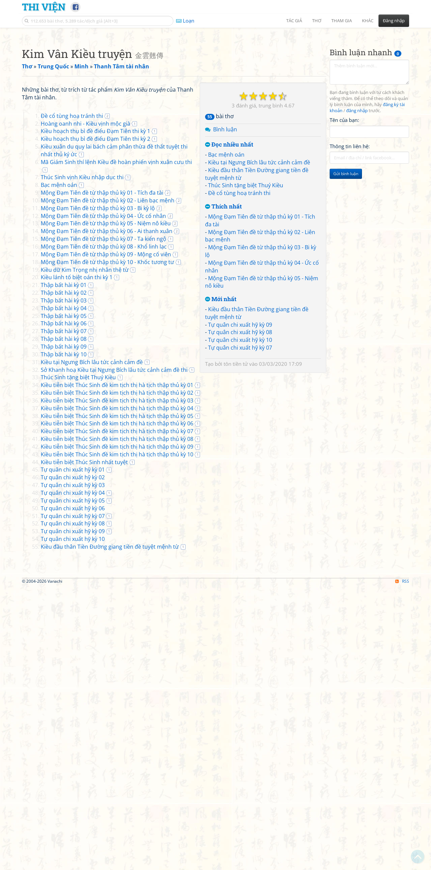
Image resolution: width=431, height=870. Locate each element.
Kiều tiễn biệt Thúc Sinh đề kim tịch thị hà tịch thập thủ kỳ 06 (117, 612)
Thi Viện (43, 6)
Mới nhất (220, 393)
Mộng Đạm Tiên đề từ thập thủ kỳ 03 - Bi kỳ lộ (98, 396)
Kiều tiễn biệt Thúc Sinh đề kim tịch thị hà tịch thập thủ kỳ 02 (117, 581)
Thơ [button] (316, 21)
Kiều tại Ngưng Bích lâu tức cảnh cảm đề (259, 256)
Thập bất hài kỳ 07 (64, 519)
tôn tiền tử (236, 458)
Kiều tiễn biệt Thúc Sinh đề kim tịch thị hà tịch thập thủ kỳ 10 (117, 643)
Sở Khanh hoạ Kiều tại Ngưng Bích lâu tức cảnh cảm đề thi (114, 558)
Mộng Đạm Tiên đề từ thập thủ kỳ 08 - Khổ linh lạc (104, 435)
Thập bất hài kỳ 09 (64, 535)
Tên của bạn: (344, 214)
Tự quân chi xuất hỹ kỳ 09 (240, 419)
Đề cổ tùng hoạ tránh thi (239, 287)
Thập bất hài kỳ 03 (64, 489)
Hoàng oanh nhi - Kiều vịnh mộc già (85, 312)
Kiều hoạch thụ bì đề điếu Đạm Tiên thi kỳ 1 (95, 319)
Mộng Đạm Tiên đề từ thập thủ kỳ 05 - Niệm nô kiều (106, 412)
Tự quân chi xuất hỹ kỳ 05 (73, 689)
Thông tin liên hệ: (350, 240)
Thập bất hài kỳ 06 (64, 512)
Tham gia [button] (341, 21)
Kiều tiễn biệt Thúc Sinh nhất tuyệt (84, 650)
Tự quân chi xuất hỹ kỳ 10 (240, 434)
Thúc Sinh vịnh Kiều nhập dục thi (82, 365)
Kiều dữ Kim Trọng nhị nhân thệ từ (85, 458)
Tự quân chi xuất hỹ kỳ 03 (73, 673)
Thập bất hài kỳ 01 (64, 473)
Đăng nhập (394, 21)
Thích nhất (223, 301)
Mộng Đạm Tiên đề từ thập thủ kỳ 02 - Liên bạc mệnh (107, 389)
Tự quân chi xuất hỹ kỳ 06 (73, 697)
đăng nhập (357, 205)
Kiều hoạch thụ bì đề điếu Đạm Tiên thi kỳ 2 (95, 327)
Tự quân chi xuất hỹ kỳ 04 (73, 681)
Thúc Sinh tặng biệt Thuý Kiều (245, 279)
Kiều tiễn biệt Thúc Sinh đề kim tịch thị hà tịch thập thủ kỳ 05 (117, 604)
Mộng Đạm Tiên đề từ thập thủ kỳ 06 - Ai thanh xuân (106, 419)
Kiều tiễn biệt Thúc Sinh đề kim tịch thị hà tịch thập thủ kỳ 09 (117, 635)
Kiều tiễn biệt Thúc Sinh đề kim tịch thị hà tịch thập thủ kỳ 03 (117, 589)
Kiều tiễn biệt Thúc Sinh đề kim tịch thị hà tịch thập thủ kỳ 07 (117, 619)
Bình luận (225, 223)
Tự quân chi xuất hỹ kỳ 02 (73, 666)
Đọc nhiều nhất (229, 239)
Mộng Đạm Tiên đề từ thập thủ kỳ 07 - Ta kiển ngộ (103, 427)
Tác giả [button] (294, 21)
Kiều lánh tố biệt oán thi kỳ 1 (76, 466)
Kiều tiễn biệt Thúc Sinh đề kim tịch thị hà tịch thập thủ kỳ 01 (117, 573)
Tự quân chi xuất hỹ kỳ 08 (240, 426)
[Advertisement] (215, 79)
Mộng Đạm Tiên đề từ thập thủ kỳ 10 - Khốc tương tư (107, 450)
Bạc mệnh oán (226, 249)
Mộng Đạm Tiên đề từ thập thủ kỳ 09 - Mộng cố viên (106, 443)
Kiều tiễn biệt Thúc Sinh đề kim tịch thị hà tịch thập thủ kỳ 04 (117, 597)
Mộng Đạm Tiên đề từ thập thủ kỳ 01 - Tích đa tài (102, 381)
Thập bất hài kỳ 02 (64, 481)
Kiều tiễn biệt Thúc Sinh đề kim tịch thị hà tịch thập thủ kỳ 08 (117, 627)
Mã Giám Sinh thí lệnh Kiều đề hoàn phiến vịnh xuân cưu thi (116, 350)
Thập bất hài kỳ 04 (64, 497)
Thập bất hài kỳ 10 (64, 543)
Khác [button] (367, 21)
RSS (402, 864)
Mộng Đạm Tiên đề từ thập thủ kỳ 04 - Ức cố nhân (103, 404)
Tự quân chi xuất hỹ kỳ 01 (73, 658)
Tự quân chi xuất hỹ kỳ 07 (240, 442)
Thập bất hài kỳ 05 (64, 504)
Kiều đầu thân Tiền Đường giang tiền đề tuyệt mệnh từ (110, 735)
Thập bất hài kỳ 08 (64, 527)
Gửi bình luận (345, 268)
